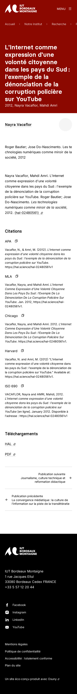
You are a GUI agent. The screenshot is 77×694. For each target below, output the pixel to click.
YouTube (18, 627)
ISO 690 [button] (11, 386)
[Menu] (64, 8)
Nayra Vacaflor (18, 124)
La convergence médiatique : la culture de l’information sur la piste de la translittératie (42, 499)
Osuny (52, 679)
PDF (19, 454)
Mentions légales (16, 644)
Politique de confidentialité (22, 651)
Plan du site (13, 665)
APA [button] (8, 241)
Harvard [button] (11, 351)
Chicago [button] (11, 316)
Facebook (19, 605)
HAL (19, 443)
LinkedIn (18, 619)
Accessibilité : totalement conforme (28, 658)
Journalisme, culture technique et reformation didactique (35, 477)
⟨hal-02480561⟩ (29, 213)
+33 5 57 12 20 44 (19, 587)
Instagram (19, 612)
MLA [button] (8, 276)
